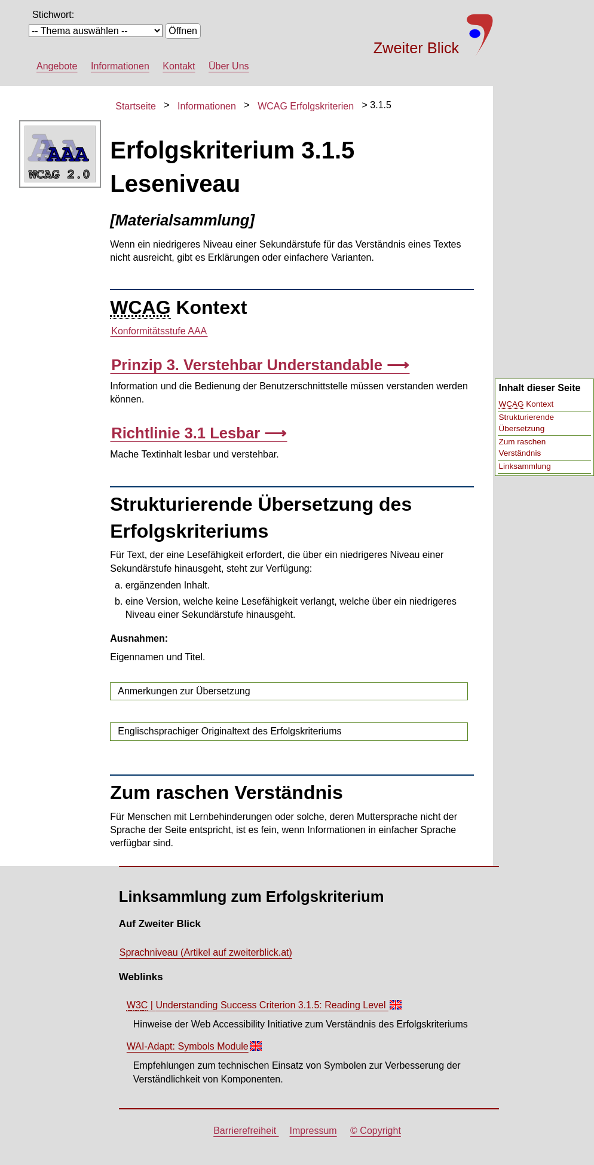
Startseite (135, 106)
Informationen (120, 66)
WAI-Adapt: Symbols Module (194, 1049)
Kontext (526, 404)
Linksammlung (525, 466)
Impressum (313, 1131)
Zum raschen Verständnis (522, 447)
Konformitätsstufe (159, 331)
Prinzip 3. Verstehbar (249, 364)
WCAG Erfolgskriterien (306, 106)
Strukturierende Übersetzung (526, 423)
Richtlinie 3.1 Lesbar (187, 433)
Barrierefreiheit (245, 1131)
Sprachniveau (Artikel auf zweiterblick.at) (206, 952)
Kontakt (179, 66)
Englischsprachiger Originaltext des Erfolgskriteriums (229, 731)
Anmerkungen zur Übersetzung (184, 691)
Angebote (57, 66)
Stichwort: (53, 15)
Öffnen (183, 31)
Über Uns (229, 66)
